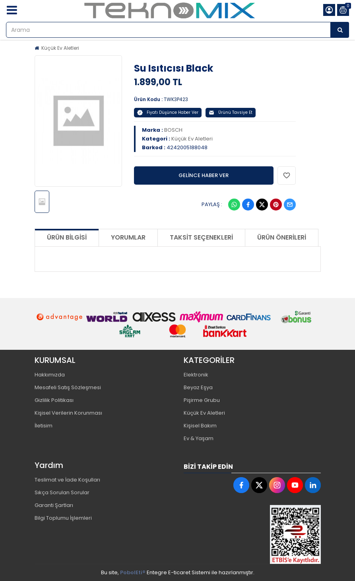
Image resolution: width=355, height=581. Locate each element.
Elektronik (196, 374)
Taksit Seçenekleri (201, 237)
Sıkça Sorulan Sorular (62, 492)
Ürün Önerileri (281, 237)
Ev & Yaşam (198, 438)
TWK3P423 (176, 99)
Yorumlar (128, 237)
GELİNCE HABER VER (203, 175)
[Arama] (340, 30)
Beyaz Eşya (198, 387)
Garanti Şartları (54, 505)
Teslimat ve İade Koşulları (67, 480)
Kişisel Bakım (200, 425)
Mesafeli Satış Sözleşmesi (68, 387)
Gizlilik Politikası (54, 400)
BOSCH (173, 130)
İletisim (43, 425)
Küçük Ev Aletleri (60, 48)
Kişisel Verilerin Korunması (68, 413)
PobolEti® (132, 572)
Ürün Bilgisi (67, 237)
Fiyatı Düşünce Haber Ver (167, 112)
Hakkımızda (50, 374)
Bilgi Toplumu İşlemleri (63, 518)
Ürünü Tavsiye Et (230, 112)
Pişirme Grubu (202, 400)
